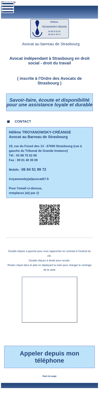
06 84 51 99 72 (33, 169)
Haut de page (50, 376)
